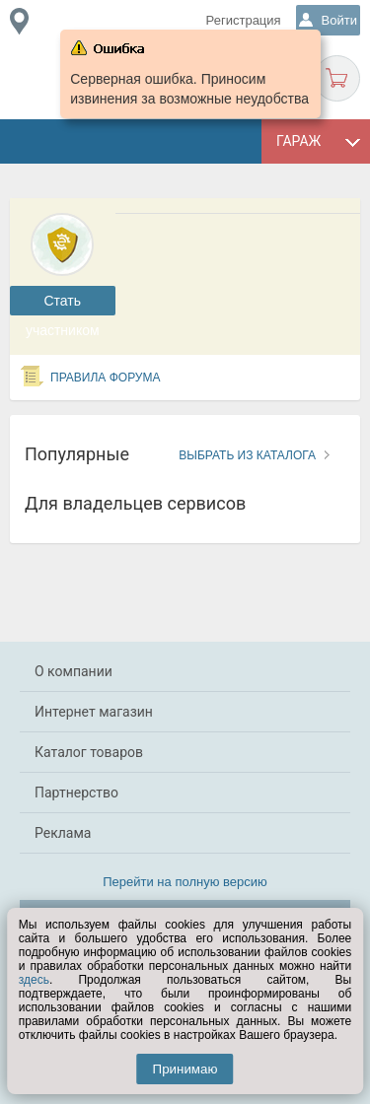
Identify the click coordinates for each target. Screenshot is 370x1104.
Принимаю (185, 1069)
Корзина (337, 78)
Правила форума (105, 377)
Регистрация (243, 20)
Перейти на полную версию (185, 881)
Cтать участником (63, 304)
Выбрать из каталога (247, 455)
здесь (34, 980)
